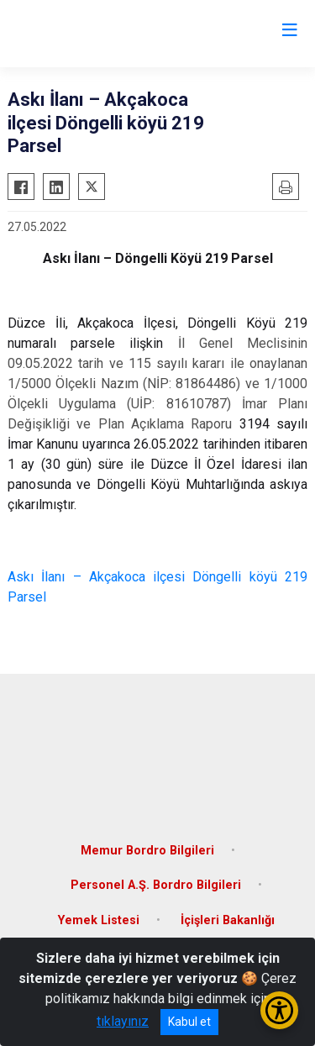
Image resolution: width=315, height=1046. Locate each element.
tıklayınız (123, 1021)
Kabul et (189, 1021)
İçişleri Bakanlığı (228, 920)
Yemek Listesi (98, 920)
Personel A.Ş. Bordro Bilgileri (156, 885)
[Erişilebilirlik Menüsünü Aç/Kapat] (279, 1010)
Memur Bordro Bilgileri (147, 851)
